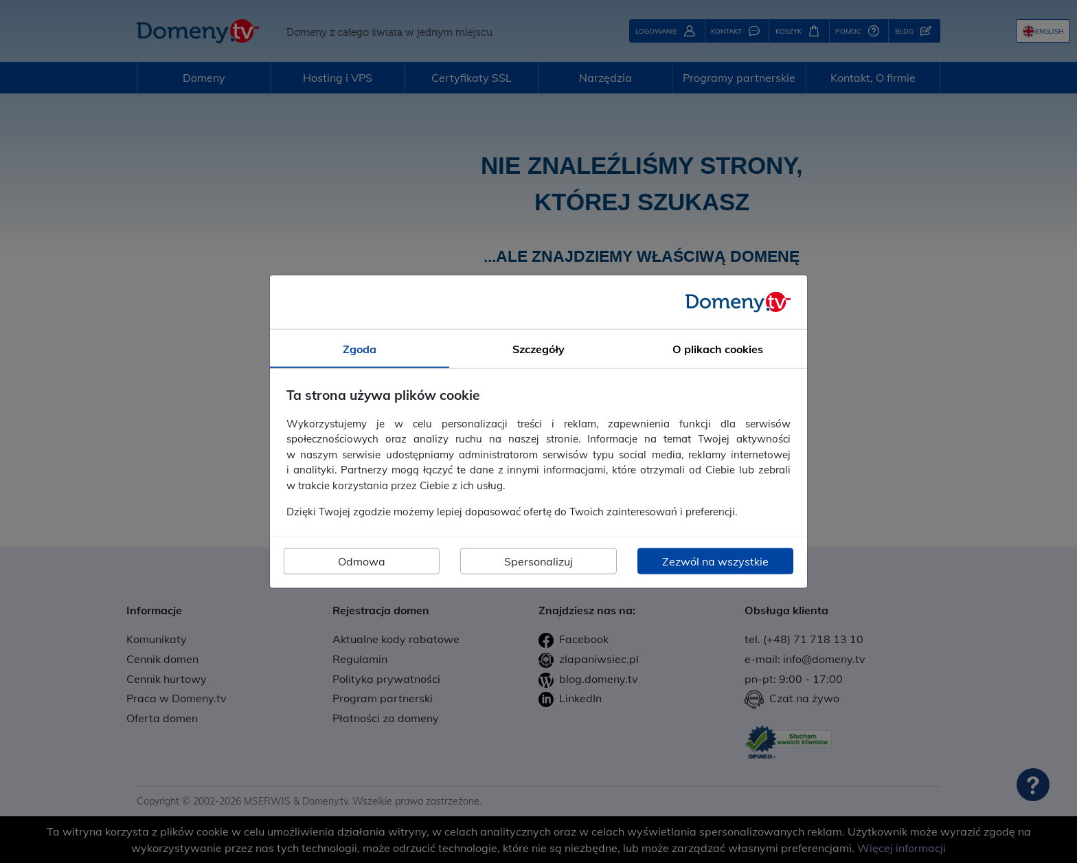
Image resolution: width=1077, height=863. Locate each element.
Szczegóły (538, 349)
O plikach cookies (717, 349)
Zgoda (359, 349)
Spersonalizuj (538, 561)
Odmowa (361, 561)
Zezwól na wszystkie (715, 561)
